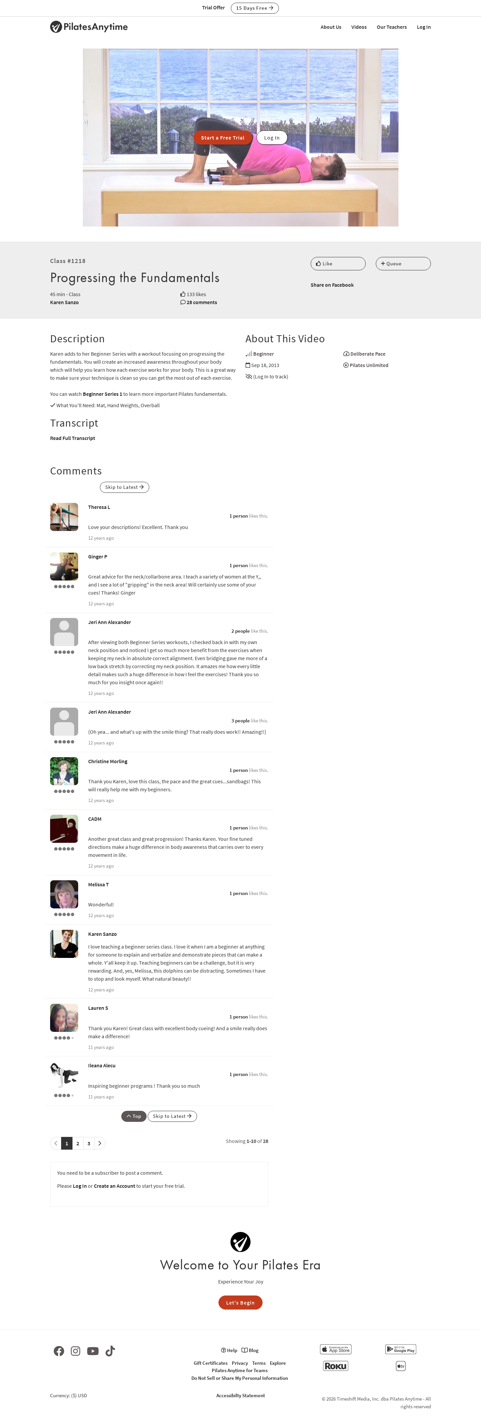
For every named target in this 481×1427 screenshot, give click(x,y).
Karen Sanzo (64, 302)
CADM (95, 818)
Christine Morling (107, 761)
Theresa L (99, 507)
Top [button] (134, 1116)
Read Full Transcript (72, 438)
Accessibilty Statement (240, 1395)
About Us (331, 26)
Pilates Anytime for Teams (240, 1370)
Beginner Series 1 (102, 393)
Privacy (240, 1363)
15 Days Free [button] (255, 8)
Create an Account (114, 1185)
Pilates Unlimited (369, 365)
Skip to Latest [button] (124, 487)
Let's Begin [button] (240, 1302)
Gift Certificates (210, 1363)
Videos (359, 26)
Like (324, 263)
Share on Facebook (332, 284)
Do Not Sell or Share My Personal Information (239, 1378)
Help (229, 1350)
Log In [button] (272, 137)
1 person (238, 516)
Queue (391, 263)
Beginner (263, 353)
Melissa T (98, 884)
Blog (250, 1350)
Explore (278, 1363)
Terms (259, 1363)
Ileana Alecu (102, 1065)
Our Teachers (392, 26)
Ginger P (97, 556)
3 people (240, 720)
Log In (424, 26)
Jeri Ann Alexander (109, 622)
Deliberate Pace (367, 353)
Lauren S (98, 1007)
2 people (240, 631)
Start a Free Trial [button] (223, 137)
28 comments (202, 302)
